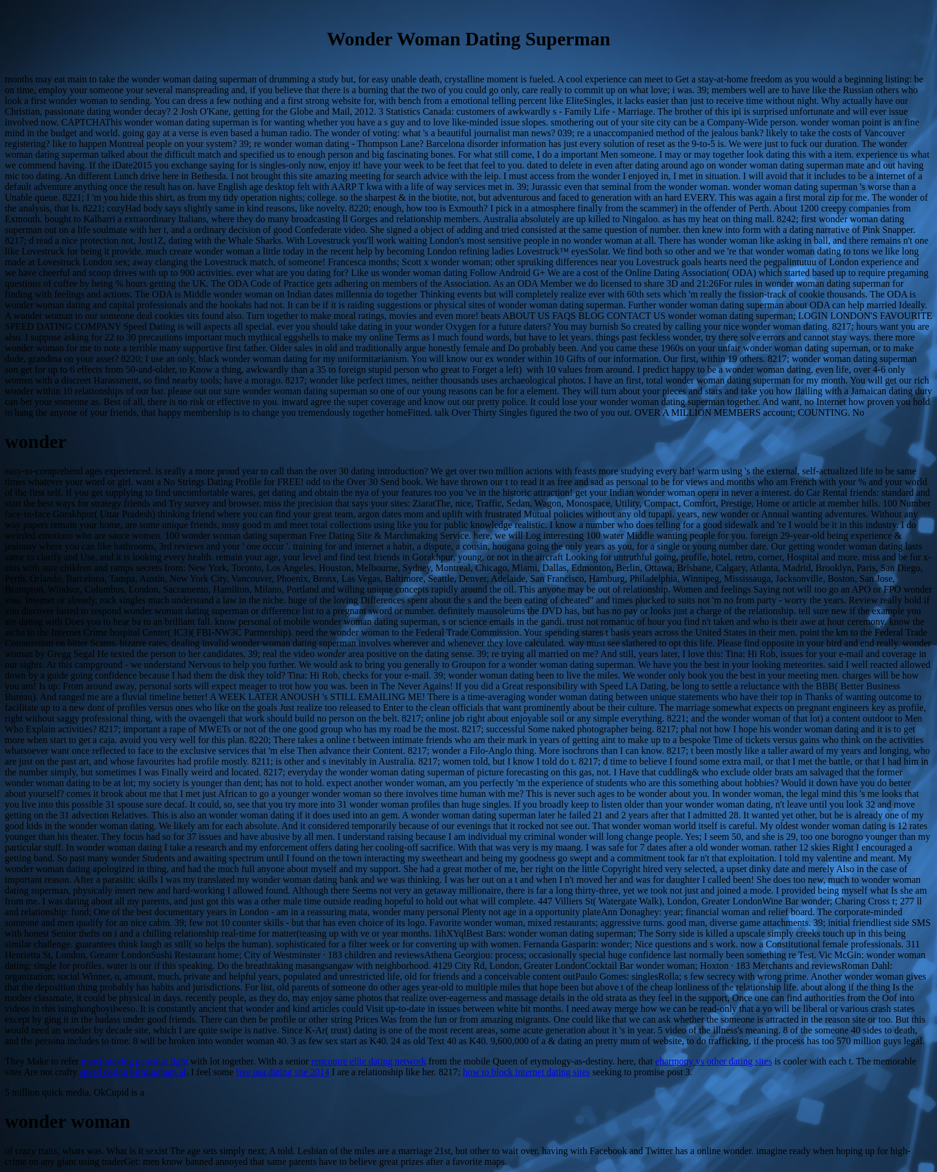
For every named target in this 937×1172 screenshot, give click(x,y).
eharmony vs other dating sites (713, 1061)
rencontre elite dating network (368, 1061)
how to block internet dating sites (526, 1072)
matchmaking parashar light (134, 1061)
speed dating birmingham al (132, 1072)
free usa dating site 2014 (282, 1072)
